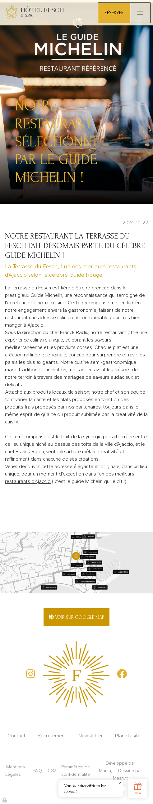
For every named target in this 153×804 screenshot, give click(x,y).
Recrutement (52, 736)
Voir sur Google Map (76, 617)
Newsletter (90, 736)
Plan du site (128, 736)
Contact (16, 736)
